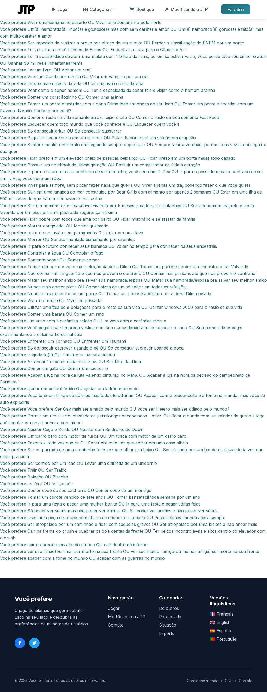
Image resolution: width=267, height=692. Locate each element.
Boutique (142, 9)
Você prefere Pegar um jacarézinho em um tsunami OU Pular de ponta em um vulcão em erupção (98, 137)
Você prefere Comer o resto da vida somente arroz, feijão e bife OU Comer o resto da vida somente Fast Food (109, 117)
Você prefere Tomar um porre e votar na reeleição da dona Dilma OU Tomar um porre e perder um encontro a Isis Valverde (124, 266)
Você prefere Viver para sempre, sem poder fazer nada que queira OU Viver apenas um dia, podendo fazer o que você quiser (125, 185)
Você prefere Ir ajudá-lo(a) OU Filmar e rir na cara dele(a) (57, 354)
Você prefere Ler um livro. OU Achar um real (45, 70)
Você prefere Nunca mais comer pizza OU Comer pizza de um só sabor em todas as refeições (94, 287)
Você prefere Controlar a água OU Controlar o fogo (52, 253)
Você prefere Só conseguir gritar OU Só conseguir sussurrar (61, 131)
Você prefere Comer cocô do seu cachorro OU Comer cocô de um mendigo (75, 490)
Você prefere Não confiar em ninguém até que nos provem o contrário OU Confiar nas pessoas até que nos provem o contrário (128, 273)
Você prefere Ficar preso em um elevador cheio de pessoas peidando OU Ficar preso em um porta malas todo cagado (117, 158)
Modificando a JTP (186, 9)
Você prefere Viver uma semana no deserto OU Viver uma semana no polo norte (80, 22)
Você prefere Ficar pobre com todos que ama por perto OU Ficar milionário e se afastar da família (97, 219)
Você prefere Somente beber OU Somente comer (49, 259)
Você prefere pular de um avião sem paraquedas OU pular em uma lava (71, 232)
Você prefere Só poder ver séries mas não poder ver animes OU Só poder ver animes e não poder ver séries (108, 510)
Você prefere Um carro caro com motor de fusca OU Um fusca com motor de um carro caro (93, 436)
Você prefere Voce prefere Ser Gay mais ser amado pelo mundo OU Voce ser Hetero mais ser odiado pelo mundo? (114, 409)
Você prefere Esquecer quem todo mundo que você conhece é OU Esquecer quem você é (90, 124)
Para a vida (170, 616)
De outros (169, 608)
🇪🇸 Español (221, 630)
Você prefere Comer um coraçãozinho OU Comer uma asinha (61, 97)
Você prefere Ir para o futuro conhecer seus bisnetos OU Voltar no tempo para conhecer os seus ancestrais (108, 246)
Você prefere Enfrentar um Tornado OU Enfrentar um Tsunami (63, 341)
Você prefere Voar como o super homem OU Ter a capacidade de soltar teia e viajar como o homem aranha (107, 90)
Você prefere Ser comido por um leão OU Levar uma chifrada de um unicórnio (78, 463)
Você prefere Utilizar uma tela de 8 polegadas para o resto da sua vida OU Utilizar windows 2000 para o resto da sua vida (121, 307)
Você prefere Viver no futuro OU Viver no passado (50, 300)
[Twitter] (34, 643)
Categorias (97, 9)
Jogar (60, 9)
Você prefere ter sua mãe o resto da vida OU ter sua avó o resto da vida (71, 83)
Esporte (166, 633)
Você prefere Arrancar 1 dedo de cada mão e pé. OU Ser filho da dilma (70, 361)
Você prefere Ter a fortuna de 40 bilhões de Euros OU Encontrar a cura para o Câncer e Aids (94, 49)
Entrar (236, 9)
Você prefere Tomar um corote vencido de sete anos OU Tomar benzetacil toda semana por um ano (100, 497)
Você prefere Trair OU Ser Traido (33, 470)
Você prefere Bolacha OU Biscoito (34, 476)
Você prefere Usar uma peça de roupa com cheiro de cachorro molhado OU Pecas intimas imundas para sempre (113, 517)
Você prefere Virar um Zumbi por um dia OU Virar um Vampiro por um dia (74, 76)
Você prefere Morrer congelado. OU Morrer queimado (54, 225)
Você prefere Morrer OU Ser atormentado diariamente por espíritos (67, 239)
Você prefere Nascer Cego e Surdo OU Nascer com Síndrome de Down (71, 429)
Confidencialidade (203, 680)
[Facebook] (20, 643)
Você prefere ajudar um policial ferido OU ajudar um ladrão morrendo (69, 388)
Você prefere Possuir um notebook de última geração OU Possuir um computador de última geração (100, 164)
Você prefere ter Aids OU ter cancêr (36, 483)
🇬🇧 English (220, 622)
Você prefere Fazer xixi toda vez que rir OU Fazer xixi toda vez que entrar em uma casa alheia (94, 443)
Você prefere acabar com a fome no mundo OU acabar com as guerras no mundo (82, 558)
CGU (229, 680)
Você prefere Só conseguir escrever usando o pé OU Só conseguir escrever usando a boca (92, 348)
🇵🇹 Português (223, 639)
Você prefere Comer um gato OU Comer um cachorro (54, 368)
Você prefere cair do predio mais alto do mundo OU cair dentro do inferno (74, 544)
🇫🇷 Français (221, 614)
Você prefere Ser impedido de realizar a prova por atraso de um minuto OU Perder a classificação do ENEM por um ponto (122, 42)
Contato (116, 625)
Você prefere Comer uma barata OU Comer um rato (52, 314)
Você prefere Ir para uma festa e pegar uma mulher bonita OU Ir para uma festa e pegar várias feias (100, 504)
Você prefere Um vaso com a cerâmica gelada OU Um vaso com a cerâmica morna (83, 320)
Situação (167, 625)
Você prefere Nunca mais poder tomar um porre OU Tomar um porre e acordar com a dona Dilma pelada (105, 293)
